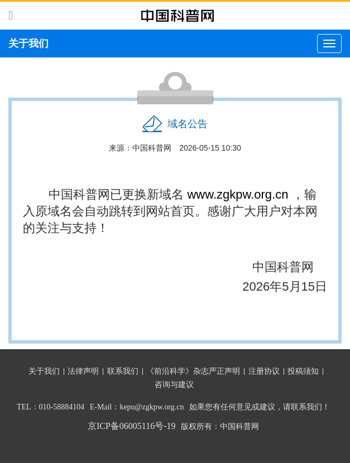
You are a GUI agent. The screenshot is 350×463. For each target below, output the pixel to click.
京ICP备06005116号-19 (132, 426)
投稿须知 (303, 371)
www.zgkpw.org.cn (237, 194)
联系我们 (122, 371)
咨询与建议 (174, 384)
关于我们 (44, 371)
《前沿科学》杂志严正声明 (193, 371)
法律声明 (83, 371)
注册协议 (264, 371)
